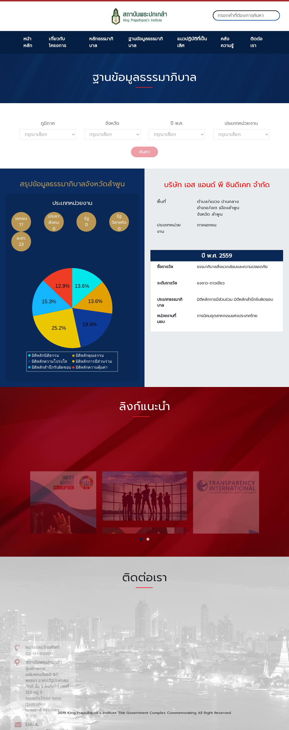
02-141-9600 (38, 716)
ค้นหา (144, 152)
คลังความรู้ (227, 42)
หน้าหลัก (27, 42)
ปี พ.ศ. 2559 (217, 259)
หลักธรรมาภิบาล (101, 42)
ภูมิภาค (48, 123)
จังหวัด (112, 123)
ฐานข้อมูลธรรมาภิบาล (145, 42)
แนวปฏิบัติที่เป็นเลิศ (192, 42)
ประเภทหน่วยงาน (241, 123)
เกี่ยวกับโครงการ (57, 42)
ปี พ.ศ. (176, 123)
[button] (141, 539)
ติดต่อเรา (256, 42)
